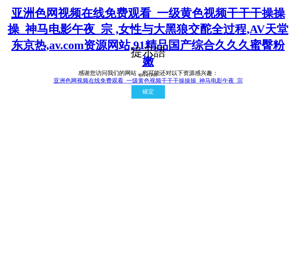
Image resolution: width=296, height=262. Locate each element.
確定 (148, 91)
